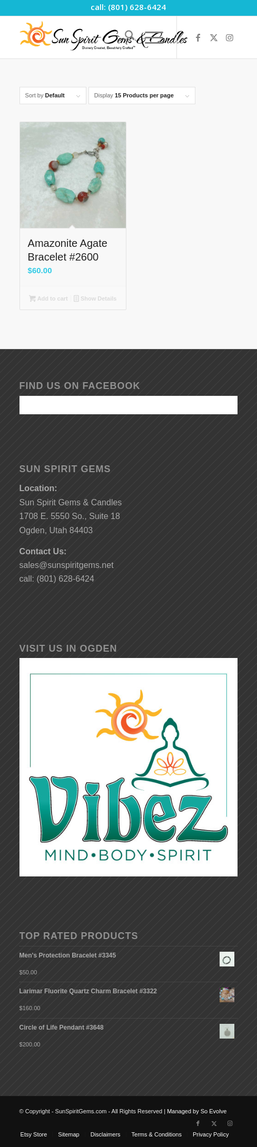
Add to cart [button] (48, 299)
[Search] (124, 37)
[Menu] (148, 37)
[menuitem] (124, 37)
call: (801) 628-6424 (128, 7)
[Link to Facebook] (198, 37)
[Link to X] (214, 37)
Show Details (95, 299)
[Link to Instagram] (230, 37)
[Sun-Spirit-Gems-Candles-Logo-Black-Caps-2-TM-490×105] (106, 37)
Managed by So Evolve (196, 1111)
